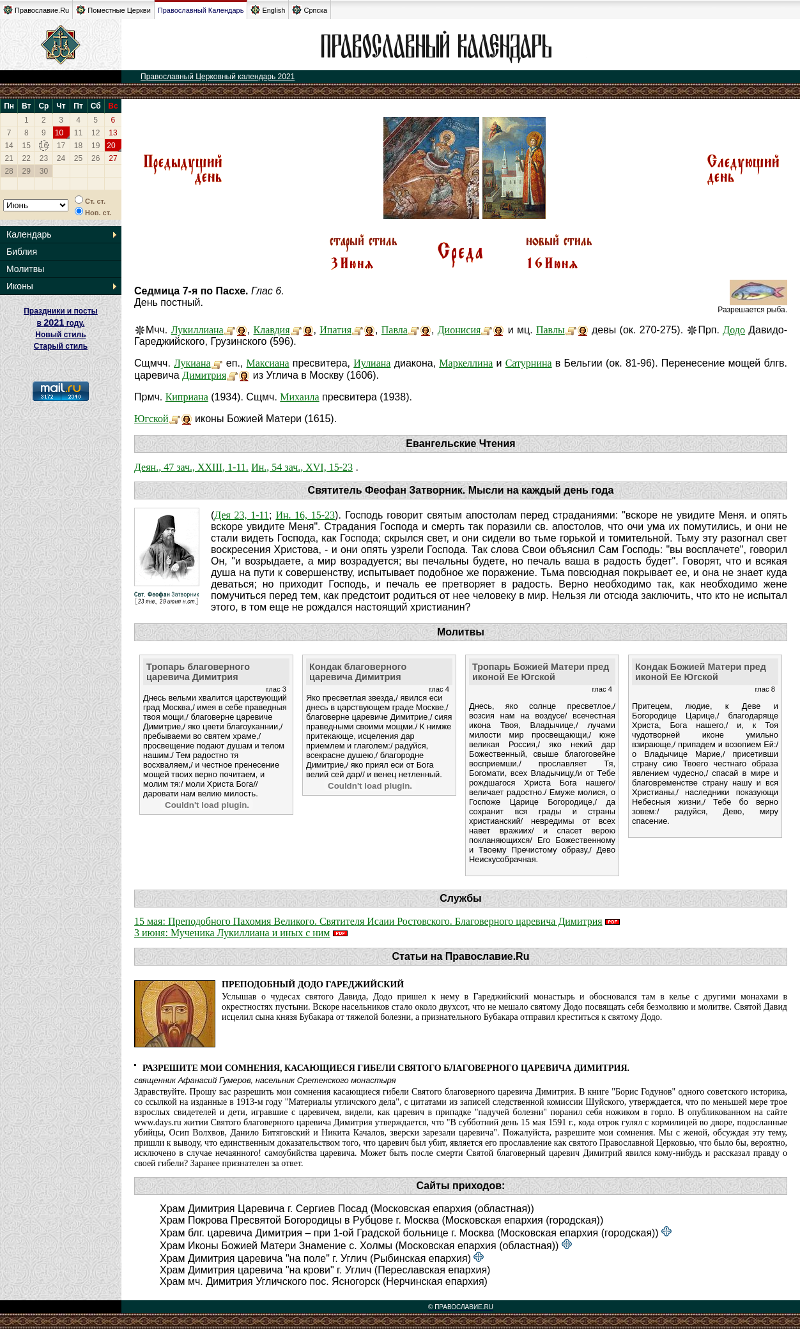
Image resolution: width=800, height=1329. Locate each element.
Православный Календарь (201, 10)
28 (8, 171)
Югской (151, 418)
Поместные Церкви (113, 10)
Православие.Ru (36, 10)
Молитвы (25, 269)
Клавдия (272, 329)
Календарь (29, 234)
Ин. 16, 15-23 (305, 515)
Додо (734, 329)
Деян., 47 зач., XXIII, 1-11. (191, 467)
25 (78, 158)
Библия (21, 252)
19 (95, 145)
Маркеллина (466, 363)
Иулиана (371, 363)
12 (95, 132)
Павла (394, 329)
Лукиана (192, 363)
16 (44, 145)
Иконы (19, 286)
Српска (309, 10)
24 (61, 158)
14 (8, 145)
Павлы (550, 329)
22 (26, 158)
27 (113, 158)
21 (8, 158)
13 (113, 132)
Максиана (268, 363)
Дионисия (459, 329)
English (267, 10)
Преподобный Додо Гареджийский (313, 984)
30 (44, 171)
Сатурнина (528, 363)
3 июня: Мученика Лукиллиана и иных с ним (232, 932)
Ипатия (335, 329)
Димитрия (204, 375)
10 (59, 132)
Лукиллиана (197, 329)
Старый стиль (61, 346)
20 (111, 145)
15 (26, 145)
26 (95, 158)
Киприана (186, 396)
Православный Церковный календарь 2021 (218, 76)
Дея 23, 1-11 (241, 515)
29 (26, 171)
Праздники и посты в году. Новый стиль (61, 323)
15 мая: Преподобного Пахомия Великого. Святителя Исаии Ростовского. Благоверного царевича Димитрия (368, 921)
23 (44, 158)
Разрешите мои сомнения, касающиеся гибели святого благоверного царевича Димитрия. (385, 1068)
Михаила (299, 396)
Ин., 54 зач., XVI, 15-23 (302, 467)
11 (78, 132)
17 (61, 145)
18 (78, 145)
